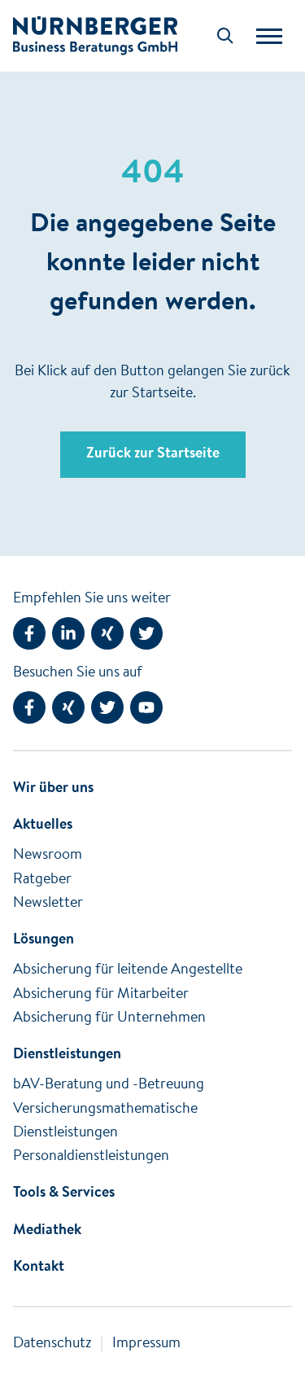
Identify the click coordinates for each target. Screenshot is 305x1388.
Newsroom (47, 855)
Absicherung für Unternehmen (109, 1018)
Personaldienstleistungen (91, 1156)
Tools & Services (64, 1193)
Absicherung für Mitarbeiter (101, 994)
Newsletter (48, 903)
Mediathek (47, 1231)
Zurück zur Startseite (153, 454)
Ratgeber (42, 880)
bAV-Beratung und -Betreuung (108, 1085)
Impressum (146, 1344)
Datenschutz (52, 1344)
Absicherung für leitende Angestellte (127, 970)
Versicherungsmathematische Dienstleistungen (105, 1121)
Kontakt (38, 1267)
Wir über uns (53, 789)
